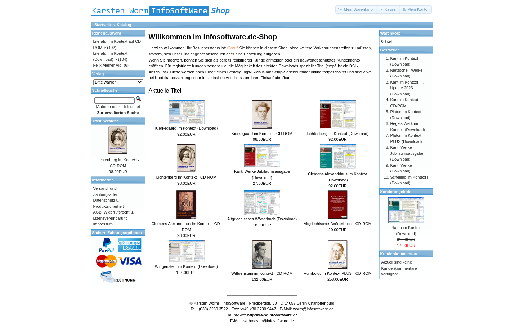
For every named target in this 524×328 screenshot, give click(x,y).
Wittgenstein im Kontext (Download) (186, 266)
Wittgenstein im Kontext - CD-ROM (262, 273)
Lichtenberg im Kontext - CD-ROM (186, 177)
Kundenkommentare (399, 254)
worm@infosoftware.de (313, 309)
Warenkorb (390, 33)
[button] (356, 9)
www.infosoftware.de (278, 315)
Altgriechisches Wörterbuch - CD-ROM (338, 223)
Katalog (124, 25)
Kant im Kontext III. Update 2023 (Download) (407, 88)
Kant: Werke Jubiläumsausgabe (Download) (407, 153)
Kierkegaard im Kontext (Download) (186, 128)
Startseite (103, 25)
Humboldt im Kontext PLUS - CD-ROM (338, 273)
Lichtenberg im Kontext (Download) (338, 133)
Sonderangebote (396, 191)
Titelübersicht (105, 121)
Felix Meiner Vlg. (108, 65)
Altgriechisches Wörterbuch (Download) (262, 219)
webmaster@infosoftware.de (268, 321)
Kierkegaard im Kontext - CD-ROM (262, 133)
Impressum (103, 224)
